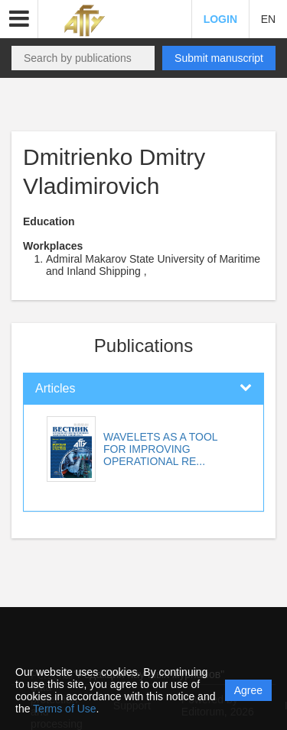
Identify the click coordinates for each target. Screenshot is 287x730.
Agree (248, 690)
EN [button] (268, 19)
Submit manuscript (218, 58)
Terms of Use (64, 709)
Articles (55, 388)
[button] (19, 19)
